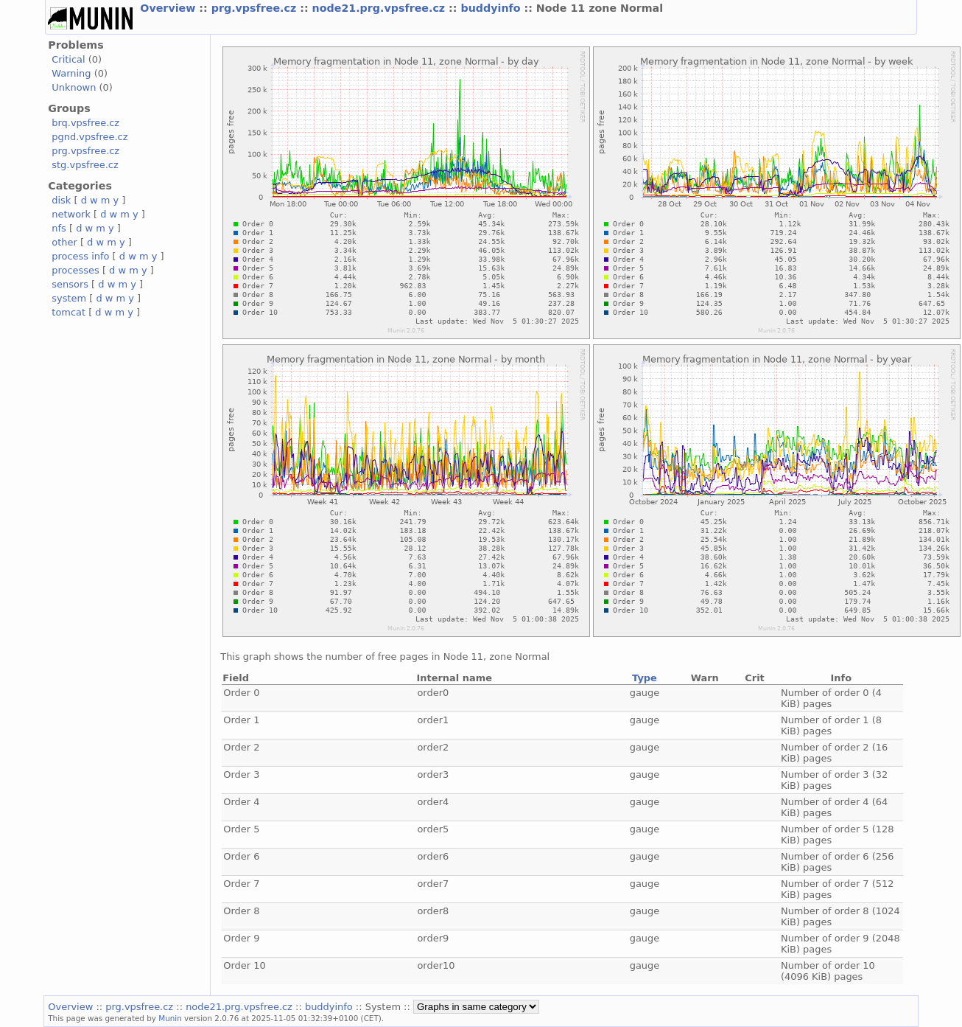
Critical (68, 59)
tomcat (68, 312)
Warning (71, 73)
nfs (59, 228)
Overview (169, 8)
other (64, 242)
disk (61, 200)
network (71, 214)
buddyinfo (492, 8)
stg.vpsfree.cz (85, 164)
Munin (170, 1018)
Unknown (74, 87)
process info (80, 256)
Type (644, 677)
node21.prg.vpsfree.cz (380, 8)
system (69, 298)
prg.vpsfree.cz (256, 8)
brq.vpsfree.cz (85, 122)
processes (75, 270)
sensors (70, 284)
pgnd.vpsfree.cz (89, 136)
